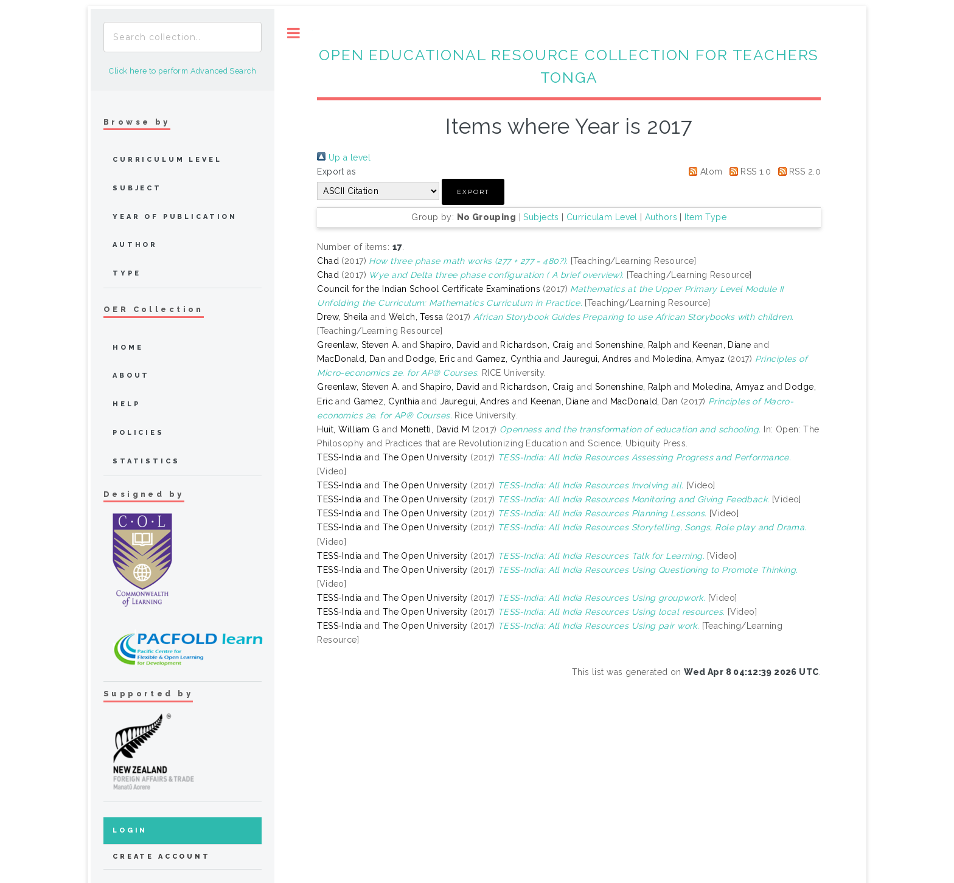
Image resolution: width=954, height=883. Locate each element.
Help (126, 404)
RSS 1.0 (748, 171)
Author (135, 245)
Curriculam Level (602, 217)
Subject (137, 188)
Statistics (146, 461)
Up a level (344, 157)
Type (127, 273)
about (131, 375)
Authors (661, 217)
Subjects (541, 217)
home (128, 347)
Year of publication (175, 217)
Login (130, 830)
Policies (138, 433)
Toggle (293, 33)
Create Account (162, 856)
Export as (336, 171)
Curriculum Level (167, 160)
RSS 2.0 (797, 171)
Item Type (705, 217)
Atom (703, 171)
